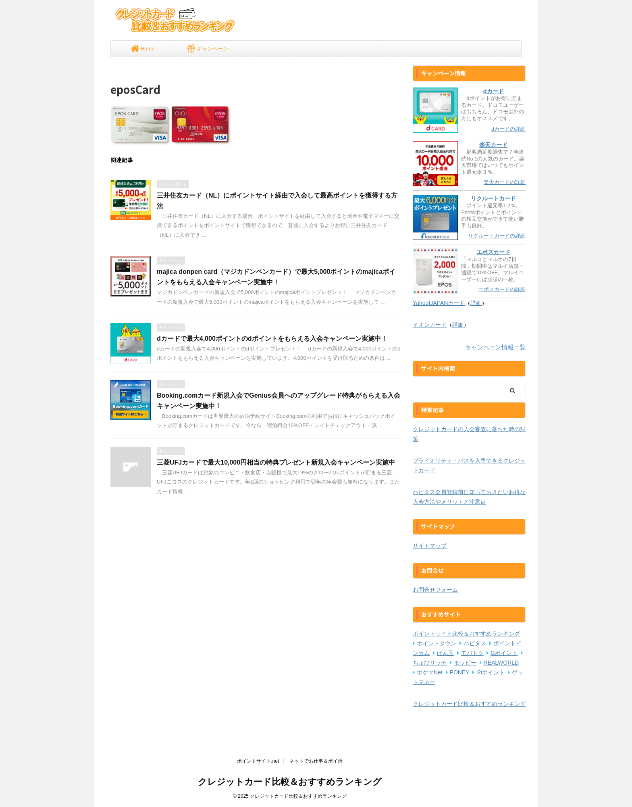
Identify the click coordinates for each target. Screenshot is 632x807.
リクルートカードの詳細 (497, 236)
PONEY (460, 672)
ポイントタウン (436, 643)
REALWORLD (501, 662)
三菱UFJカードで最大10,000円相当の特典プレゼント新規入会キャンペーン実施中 (276, 462)
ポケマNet (430, 672)
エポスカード (493, 252)
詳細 (476, 303)
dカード (493, 91)
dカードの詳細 (508, 129)
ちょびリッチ (430, 662)
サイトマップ (430, 545)
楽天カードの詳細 (505, 182)
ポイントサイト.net (258, 761)
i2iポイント (490, 672)
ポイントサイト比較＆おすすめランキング (466, 633)
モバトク (472, 653)
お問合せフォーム (435, 589)
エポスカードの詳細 (502, 289)
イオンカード (430, 324)
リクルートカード (493, 198)
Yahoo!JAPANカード (439, 303)
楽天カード (493, 145)
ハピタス (475, 643)
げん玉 (445, 653)
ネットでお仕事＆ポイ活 (316, 761)
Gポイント (504, 653)
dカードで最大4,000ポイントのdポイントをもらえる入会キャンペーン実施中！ (272, 338)
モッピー (465, 662)
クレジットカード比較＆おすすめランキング (469, 704)
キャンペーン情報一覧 (495, 347)
